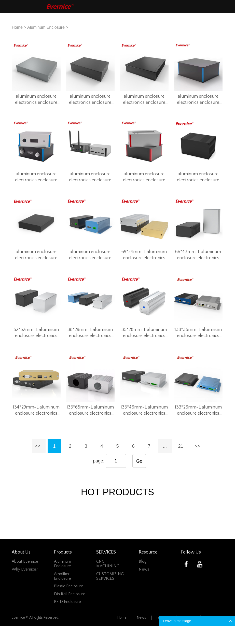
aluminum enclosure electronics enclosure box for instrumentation (36, 100)
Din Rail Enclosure (69, 594)
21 (180, 446)
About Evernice (25, 561)
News (144, 569)
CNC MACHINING (107, 563)
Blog (143, 561)
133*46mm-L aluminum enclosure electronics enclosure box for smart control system (144, 410)
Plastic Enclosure (68, 586)
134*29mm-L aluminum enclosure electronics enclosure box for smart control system (36, 410)
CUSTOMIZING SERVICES (110, 576)
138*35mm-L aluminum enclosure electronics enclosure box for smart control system (198, 333)
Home (17, 27)
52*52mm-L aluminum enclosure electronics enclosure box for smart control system (36, 333)
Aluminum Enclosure (46, 27)
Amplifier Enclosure (62, 576)
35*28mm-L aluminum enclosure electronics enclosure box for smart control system (144, 333)
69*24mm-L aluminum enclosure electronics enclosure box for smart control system (144, 255)
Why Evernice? (25, 569)
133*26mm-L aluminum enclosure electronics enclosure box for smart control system (198, 410)
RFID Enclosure (67, 601)
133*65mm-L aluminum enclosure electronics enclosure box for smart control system (90, 410)
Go (139, 461)
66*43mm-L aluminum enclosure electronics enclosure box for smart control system (198, 255)
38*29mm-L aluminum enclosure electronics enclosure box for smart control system (90, 333)
